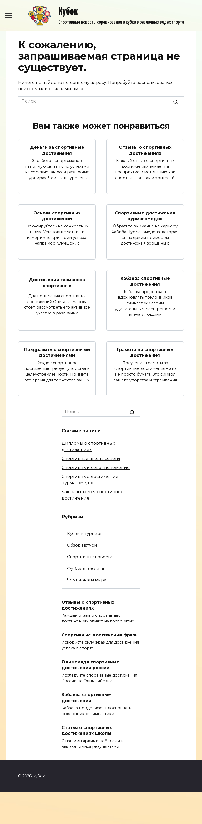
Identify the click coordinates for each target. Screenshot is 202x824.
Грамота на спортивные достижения (145, 352)
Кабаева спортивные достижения (145, 281)
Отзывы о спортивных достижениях (145, 150)
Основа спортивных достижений (56, 215)
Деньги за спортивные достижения (57, 150)
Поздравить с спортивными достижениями (57, 352)
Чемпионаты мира (86, 579)
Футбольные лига (85, 568)
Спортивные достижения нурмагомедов (145, 215)
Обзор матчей (82, 545)
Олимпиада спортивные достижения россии (90, 664)
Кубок (68, 12)
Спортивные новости (90, 556)
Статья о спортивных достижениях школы (87, 730)
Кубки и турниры (85, 533)
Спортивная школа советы (91, 458)
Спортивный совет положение (96, 467)
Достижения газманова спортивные (57, 282)
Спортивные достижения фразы (100, 635)
